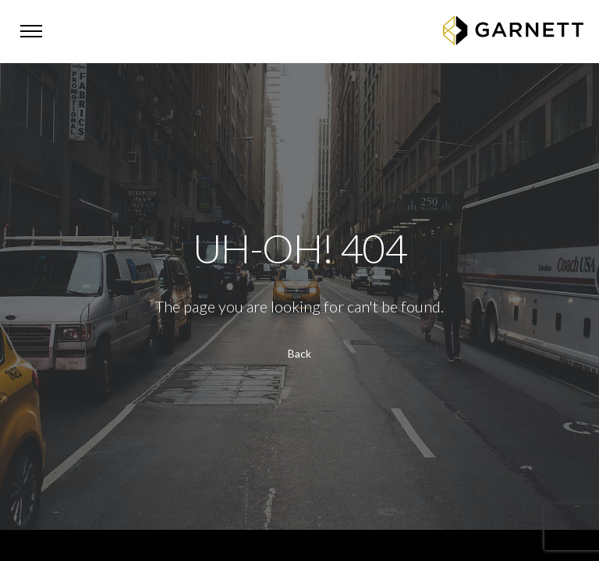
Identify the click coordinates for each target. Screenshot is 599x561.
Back (299, 353)
